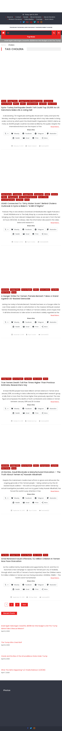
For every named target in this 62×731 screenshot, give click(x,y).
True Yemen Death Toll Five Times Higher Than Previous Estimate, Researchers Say (28, 383)
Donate (25, 17)
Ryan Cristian (43, 197)
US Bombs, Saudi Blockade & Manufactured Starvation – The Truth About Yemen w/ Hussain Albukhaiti (30, 473)
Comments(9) (44, 242)
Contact (18, 17)
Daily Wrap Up (6, 194)
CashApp (39, 19)
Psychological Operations (28, 197)
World (4, 101)
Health (47, 194)
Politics (23, 104)
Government (48, 101)
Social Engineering (8, 200)
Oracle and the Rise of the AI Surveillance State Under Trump (24, 656)
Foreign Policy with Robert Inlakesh (30, 101)
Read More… (55, 127)
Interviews (5, 289)
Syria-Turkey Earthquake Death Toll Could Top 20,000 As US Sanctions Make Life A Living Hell (30, 108)
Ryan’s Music (49, 19)
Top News (43, 104)
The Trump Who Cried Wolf (11, 642)
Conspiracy (17, 194)
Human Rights (6, 104)
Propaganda (13, 197)
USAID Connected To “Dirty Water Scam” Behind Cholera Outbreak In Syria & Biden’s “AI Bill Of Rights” (28, 204)
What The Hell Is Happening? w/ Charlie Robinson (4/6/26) (23, 670)
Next (24, 605)
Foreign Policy (12, 101)
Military (16, 104)
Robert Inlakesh (32, 104)
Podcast (54, 194)
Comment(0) (44, 334)
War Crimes (52, 104)
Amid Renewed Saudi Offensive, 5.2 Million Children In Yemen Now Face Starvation (30, 560)
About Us (10, 17)
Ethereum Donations (15, 19)
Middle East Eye (31, 421)
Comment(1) (45, 146)
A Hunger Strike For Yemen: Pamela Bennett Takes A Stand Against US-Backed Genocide (29, 297)
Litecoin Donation (49, 17)
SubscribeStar (29, 19)
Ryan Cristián (31, 242)
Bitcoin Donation (35, 17)
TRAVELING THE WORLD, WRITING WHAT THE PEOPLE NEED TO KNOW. (31, 27)
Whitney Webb (33, 597)
